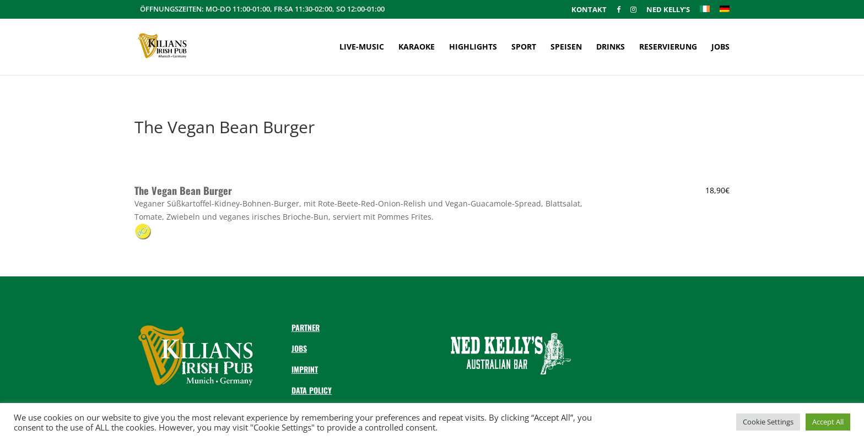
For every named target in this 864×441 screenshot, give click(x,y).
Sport (523, 47)
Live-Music (361, 47)
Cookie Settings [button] (768, 422)
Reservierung (668, 47)
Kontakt (589, 10)
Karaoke (416, 47)
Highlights (473, 47)
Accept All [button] (828, 422)
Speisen (566, 47)
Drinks (610, 47)
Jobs (720, 47)
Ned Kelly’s (668, 10)
